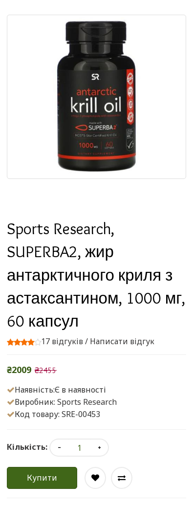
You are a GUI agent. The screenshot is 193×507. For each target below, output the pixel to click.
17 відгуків (62, 341)
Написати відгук (122, 341)
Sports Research (87, 402)
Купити (42, 477)
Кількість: (27, 446)
